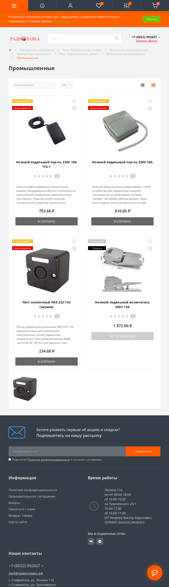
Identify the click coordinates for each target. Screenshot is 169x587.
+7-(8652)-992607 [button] (26, 565)
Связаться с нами (22, 509)
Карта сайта (18, 522)
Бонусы (14, 503)
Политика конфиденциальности (49, 459)
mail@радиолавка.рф (26, 573)
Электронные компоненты (37, 50)
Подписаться (143, 451)
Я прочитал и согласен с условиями (57, 459)
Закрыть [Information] (151, 19)
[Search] (116, 38)
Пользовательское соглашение (32, 496)
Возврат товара (20, 515)
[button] (70, 5)
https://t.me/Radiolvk (99, 541)
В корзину (46, 221)
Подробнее (61, 21)
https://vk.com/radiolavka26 (91, 541)
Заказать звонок (146, 41)
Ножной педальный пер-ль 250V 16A (122, 162)
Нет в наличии (122, 336)
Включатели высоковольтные (126, 54)
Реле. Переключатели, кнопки (81, 50)
